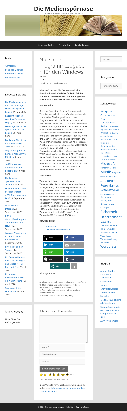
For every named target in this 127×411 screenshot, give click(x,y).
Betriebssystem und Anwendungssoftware (68, 282)
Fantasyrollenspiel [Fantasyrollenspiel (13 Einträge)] (106, 136)
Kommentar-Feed (14, 73)
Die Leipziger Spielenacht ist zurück (12, 181)
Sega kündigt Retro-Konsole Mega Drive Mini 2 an (15, 153)
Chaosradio (106, 281)
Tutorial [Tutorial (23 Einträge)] (113, 232)
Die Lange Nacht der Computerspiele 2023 (15, 143)
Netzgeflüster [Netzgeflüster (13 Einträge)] (116, 173)
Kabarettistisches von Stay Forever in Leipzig (15, 119)
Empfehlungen (82, 45)
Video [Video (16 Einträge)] (102, 236)
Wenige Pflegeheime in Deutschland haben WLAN (15, 236)
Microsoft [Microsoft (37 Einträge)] (107, 163)
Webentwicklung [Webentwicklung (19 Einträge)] (108, 239)
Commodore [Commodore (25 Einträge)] (108, 115)
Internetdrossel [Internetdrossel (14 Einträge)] (106, 156)
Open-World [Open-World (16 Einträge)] (105, 176)
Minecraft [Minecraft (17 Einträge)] (104, 167)
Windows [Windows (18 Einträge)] (104, 242)
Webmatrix (51, 226)
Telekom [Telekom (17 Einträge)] (104, 232)
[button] (53, 238)
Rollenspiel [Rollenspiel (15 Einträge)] (104, 208)
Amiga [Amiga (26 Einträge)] (104, 111)
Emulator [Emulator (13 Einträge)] (115, 133)
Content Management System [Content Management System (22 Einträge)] (107, 122)
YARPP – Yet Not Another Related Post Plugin (13, 167)
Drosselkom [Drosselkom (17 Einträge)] (105, 132)
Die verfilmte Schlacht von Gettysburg (57, 295)
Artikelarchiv (64, 45)
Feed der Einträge (14, 69)
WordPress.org (12, 77)
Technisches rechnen (71, 285)
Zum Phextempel (109, 320)
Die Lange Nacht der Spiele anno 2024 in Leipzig (15, 129)
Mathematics (47, 285)
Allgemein (46, 282)
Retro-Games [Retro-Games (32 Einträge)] (109, 185)
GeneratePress (82, 407)
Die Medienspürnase (63, 8)
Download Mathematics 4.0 (59, 229)
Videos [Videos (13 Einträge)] (108, 236)
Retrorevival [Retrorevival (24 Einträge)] (107, 204)
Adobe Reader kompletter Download (107, 274)
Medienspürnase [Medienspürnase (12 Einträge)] (110, 160)
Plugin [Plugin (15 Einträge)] (114, 177)
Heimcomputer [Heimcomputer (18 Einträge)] (107, 146)
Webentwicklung (46, 287)
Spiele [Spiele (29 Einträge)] (107, 221)
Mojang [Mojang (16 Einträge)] (113, 168)
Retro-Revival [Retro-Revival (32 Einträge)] (109, 190)
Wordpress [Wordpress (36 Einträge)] (108, 246)
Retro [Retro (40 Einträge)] (111, 180)
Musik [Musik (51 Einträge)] (105, 172)
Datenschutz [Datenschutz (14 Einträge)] (114, 126)
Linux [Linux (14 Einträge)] (115, 156)
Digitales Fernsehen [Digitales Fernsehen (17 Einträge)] (109, 129)
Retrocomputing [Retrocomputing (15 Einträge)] (107, 194)
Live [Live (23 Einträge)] (102, 159)
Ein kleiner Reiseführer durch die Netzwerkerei (14, 277)
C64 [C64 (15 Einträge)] (110, 112)
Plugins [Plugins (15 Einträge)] (103, 181)
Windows (67, 287)
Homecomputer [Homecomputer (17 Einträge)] (107, 149)
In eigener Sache (46, 45)
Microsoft (58, 285)
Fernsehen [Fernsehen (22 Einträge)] (106, 139)
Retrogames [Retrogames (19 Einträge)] (106, 200)
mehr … (71, 374)
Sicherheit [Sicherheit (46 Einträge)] (108, 211)
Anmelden (10, 65)
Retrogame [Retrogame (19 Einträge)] (106, 197)
